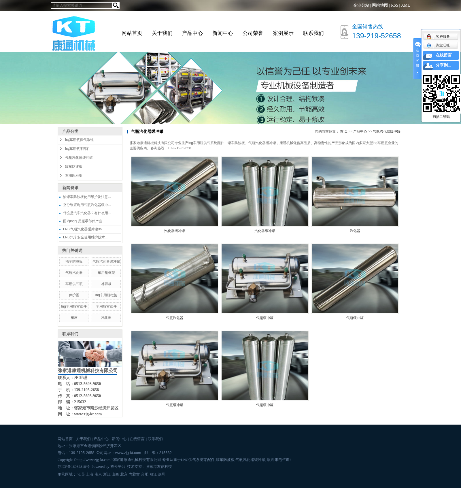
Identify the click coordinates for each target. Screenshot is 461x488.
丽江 (153, 474)
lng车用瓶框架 (106, 295)
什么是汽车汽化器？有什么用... (87, 213)
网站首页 (132, 33)
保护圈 (74, 295)
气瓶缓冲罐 (264, 318)
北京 (124, 474)
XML (405, 5)
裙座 (74, 318)
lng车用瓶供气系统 (79, 140)
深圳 (161, 474)
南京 (98, 474)
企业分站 (361, 5)
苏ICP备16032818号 (74, 466)
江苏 (81, 474)
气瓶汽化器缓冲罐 (79, 158)
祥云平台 (117, 466)
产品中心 (192, 33)
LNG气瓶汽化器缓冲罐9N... (84, 229)
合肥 (144, 474)
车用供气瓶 (74, 284)
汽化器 (106, 318)
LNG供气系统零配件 (198, 459)
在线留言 (137, 439)
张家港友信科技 (159, 466)
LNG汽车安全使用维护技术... (85, 237)
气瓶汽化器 (74, 273)
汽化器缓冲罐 (174, 231)
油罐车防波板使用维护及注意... (87, 197)
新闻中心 (222, 33)
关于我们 (162, 33)
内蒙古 (134, 474)
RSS (394, 5)
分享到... (443, 65)
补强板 (106, 284)
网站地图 (380, 5)
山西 (115, 474)
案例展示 (283, 33)
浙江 (107, 474)
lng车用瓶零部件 (77, 149)
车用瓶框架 (73, 176)
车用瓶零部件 (106, 306)
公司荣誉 (253, 33)
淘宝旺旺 (438, 45)
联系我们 (313, 33)
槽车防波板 (74, 261)
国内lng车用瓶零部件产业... (84, 221)
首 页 (344, 131)
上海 (89, 474)
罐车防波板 (73, 167)
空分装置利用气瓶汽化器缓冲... (87, 205)
